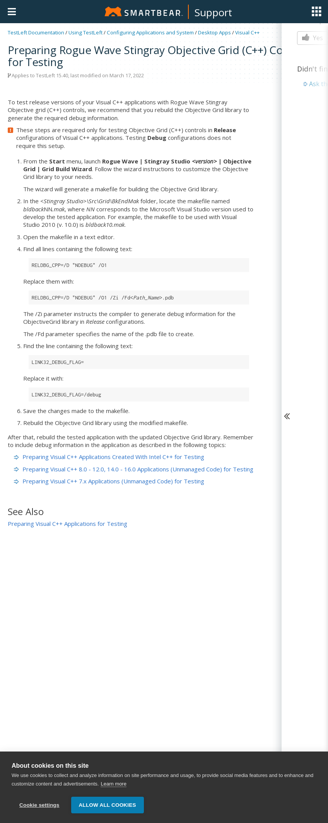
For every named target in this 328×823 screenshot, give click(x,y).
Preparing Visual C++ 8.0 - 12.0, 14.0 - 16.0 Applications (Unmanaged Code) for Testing (133, 469)
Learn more (113, 784)
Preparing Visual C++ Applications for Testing (67, 523)
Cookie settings (39, 805)
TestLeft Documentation (36, 32)
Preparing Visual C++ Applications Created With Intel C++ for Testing (109, 457)
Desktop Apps (214, 32)
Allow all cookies (107, 805)
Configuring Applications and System (150, 32)
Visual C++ (247, 32)
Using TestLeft (85, 32)
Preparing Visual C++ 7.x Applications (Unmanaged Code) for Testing (109, 481)
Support (213, 12)
